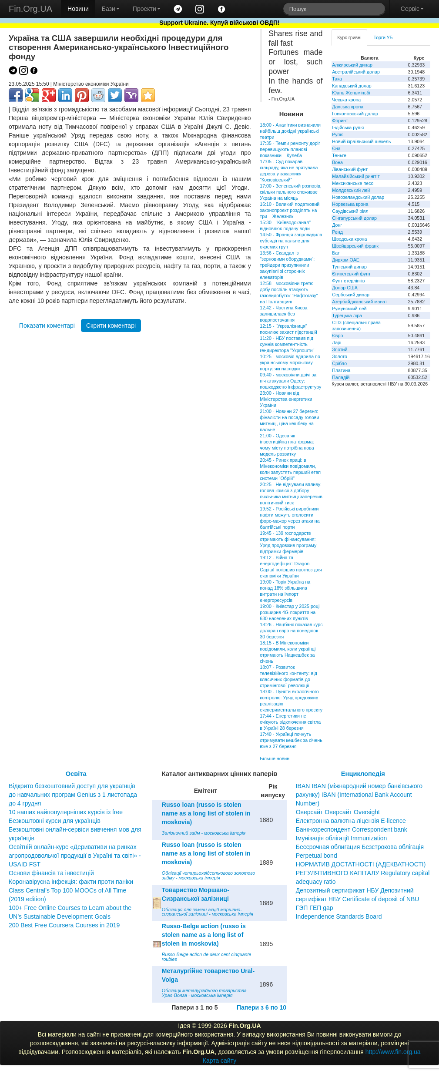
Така (337, 78)
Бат (336, 252)
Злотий (339, 349)
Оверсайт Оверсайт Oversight (338, 812)
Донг (337, 225)
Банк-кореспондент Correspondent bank (351, 829)
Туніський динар (349, 266)
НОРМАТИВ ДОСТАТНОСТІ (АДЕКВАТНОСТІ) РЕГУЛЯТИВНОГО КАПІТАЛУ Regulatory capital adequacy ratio (363, 873)
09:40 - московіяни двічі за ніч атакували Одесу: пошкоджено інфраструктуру (290, 380)
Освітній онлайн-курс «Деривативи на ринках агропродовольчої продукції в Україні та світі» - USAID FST (75, 855)
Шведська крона (349, 239)
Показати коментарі (47, 325)
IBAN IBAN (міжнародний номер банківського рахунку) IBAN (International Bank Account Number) (359, 794)
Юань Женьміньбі (351, 92)
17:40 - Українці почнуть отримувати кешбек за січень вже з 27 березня (291, 740)
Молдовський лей (351, 190)
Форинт (340, 120)
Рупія (337, 134)
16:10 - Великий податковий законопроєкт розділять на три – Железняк (289, 210)
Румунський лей (349, 308)
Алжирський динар (352, 64)
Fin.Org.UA (30, 8)
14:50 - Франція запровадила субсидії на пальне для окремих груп (291, 240)
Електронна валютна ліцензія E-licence (351, 820)
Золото (339, 356)
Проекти (147, 8)
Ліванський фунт (350, 169)
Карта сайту (220, 1060)
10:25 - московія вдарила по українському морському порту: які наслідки (290, 362)
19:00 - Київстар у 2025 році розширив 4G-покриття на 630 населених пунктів (289, 612)
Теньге (339, 155)
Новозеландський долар (358, 197)
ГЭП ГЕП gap (314, 907)
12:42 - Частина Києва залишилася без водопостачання (283, 313)
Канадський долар (352, 85)
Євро (337, 335)
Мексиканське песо (352, 183)
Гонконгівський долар (355, 113)
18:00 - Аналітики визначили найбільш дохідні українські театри (290, 131)
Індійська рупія (348, 127)
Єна (336, 148)
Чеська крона (346, 99)
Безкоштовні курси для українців (55, 820)
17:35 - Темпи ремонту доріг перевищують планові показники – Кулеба (290, 149)
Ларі (336, 342)
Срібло (339, 363)
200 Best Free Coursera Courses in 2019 (64, 925)
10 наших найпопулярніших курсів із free (66, 812)
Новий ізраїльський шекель (361, 141)
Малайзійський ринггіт (355, 176)
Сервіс (412, 8)
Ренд (337, 232)
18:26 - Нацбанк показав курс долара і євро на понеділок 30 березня (291, 630)
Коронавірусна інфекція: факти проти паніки (71, 881)
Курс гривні (349, 37)
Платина (341, 370)
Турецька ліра (347, 315)
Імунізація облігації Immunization (341, 838)
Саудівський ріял (350, 211)
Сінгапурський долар (354, 218)
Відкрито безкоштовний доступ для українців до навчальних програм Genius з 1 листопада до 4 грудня (73, 794)
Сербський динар (350, 294)
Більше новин (274, 758)
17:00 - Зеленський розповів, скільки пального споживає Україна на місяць (291, 192)
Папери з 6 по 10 (261, 1007)
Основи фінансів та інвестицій (51, 872)
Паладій (340, 377)
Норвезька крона (350, 204)
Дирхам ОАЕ (345, 259)
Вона (337, 162)
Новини (78, 8)
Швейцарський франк (355, 245)
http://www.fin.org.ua (393, 1051)
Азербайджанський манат (359, 301)
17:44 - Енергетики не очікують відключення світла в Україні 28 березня (290, 722)
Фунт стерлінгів (348, 280)
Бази (111, 8)
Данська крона (347, 106)
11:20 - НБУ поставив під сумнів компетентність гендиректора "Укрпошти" (287, 344)
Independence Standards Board (339, 916)
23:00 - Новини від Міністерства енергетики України (286, 399)
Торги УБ (383, 37)
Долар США (345, 287)
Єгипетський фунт (351, 273)
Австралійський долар (356, 71)
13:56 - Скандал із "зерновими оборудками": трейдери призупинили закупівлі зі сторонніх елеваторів (287, 265)
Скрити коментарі (111, 325)
